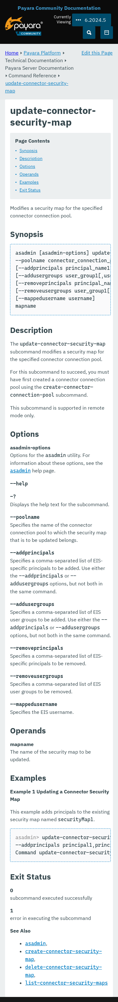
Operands (29, 174)
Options (27, 166)
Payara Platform (42, 53)
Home (12, 53)
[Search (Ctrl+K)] (89, 32)
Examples (29, 182)
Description (31, 158)
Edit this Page (97, 53)
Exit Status (30, 190)
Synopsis (28, 150)
